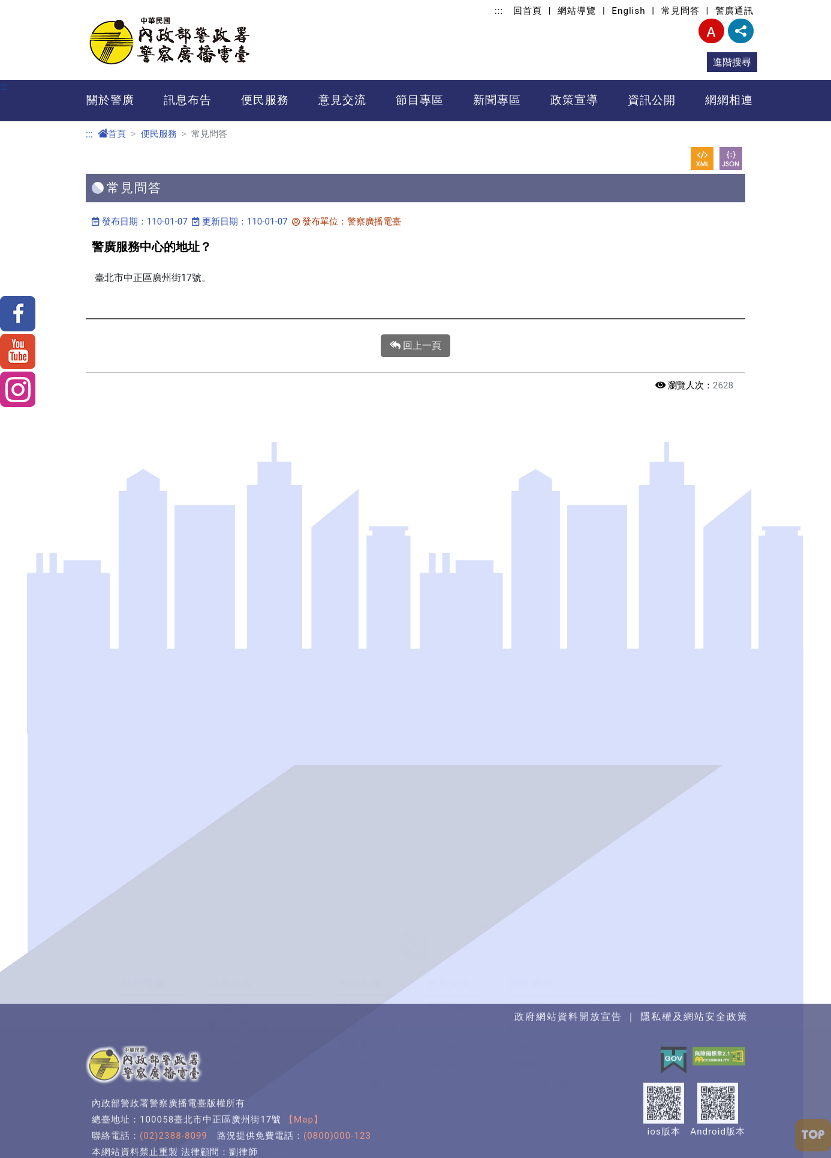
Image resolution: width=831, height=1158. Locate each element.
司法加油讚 (229, 842)
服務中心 (142, 578)
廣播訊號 (230, 501)
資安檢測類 (424, 881)
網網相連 (729, 100)
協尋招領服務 (369, 520)
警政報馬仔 (147, 746)
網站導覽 (577, 10)
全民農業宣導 (234, 823)
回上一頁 (415, 346)
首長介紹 (142, 539)
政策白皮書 (147, 501)
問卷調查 (447, 520)
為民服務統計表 (245, 616)
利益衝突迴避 (341, 765)
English (628, 10)
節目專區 (420, 100)
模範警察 (142, 765)
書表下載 (359, 539)
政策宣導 (574, 100)
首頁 (112, 133)
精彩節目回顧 (539, 520)
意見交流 (342, 100)
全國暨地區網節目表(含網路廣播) (584, 501)
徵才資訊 (230, 578)
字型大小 (711, 31)
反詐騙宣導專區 (239, 746)
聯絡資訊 (142, 616)
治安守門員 (147, 804)
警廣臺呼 (529, 558)
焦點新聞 (359, 501)
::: (499, 10)
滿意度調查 (452, 558)
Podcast (529, 539)
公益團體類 (424, 823)
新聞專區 (497, 100)
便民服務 (265, 100)
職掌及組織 (147, 558)
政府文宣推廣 (240, 520)
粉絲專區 (447, 539)
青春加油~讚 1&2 (244, 765)
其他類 (414, 900)
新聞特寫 (142, 823)
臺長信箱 (447, 501)
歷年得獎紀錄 (152, 635)
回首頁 (527, 10)
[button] (415, 439)
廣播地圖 (142, 597)
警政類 (414, 765)
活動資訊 (230, 558)
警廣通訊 (734, 10)
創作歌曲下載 (539, 578)
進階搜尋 (732, 62)
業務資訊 (230, 539)
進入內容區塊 (29, 7)
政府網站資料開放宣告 (261, 635)
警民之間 (142, 785)
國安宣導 (224, 785)
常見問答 (680, 10)
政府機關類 (424, 746)
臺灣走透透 (147, 842)
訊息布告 (188, 100)
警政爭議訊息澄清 (250, 674)
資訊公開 (652, 100)
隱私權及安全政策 (250, 654)
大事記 (137, 520)
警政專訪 (224, 804)
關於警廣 (110, 100)
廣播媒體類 (424, 804)
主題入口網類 (429, 861)
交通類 (414, 785)
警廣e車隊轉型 (243, 693)
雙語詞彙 (359, 578)
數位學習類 (424, 842)
